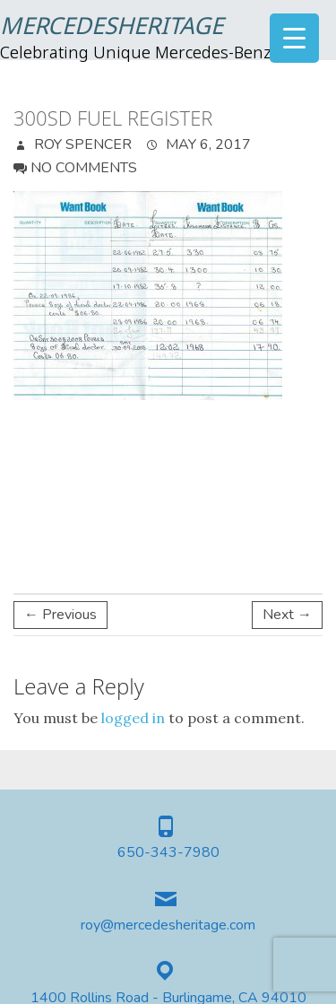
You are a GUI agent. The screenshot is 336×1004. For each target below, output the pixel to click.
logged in (133, 718)
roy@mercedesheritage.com (168, 925)
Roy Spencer (81, 144)
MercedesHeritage (111, 28)
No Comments (83, 168)
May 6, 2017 (206, 144)
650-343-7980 (168, 852)
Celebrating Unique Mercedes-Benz (135, 54)
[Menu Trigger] (294, 38)
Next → (287, 614)
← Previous (60, 614)
